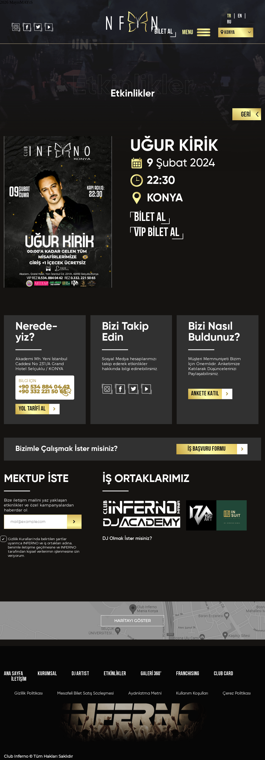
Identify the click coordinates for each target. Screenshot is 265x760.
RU (229, 22)
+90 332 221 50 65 (42, 426)
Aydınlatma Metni (145, 733)
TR (229, 16)
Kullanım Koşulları (192, 733)
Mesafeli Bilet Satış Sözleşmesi (85, 733)
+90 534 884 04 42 (44, 421)
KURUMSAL (47, 713)
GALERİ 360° (151, 713)
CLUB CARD (223, 713)
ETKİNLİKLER (115, 713)
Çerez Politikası (237, 733)
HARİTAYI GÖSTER (132, 633)
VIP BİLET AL (156, 233)
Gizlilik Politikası (28, 733)
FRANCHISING (187, 713)
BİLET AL (163, 31)
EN (240, 16)
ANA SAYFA (13, 713)
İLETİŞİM (18, 719)
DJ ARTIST (80, 713)
